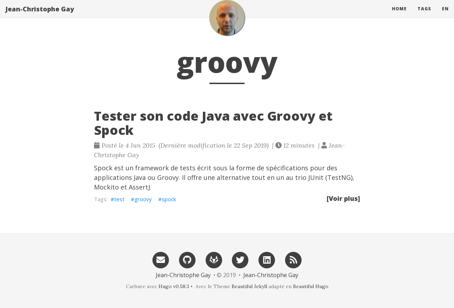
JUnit (315, 177)
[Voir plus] (343, 198)
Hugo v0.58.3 (174, 286)
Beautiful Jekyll (249, 286)
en (445, 16)
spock (169, 199)
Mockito (106, 187)
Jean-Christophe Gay (39, 16)
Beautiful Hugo (310, 286)
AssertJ (139, 187)
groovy (143, 199)
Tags (424, 16)
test (119, 199)
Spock (103, 168)
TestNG (339, 177)
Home (399, 16)
